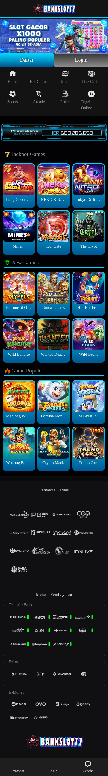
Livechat (87, 766)
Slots (65, 77)
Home (13, 77)
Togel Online (88, 100)
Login (81, 60)
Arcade (39, 97)
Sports (12, 97)
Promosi (18, 766)
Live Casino (91, 77)
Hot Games (39, 77)
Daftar (27, 60)
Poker (65, 97)
